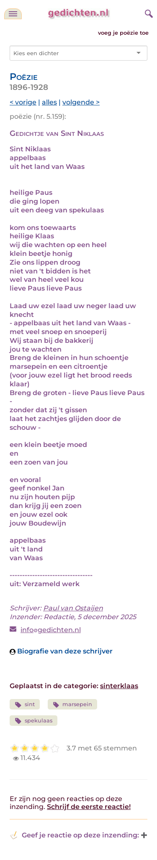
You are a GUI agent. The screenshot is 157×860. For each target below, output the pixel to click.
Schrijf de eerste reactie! (89, 807)
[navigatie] (13, 13)
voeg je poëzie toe (123, 33)
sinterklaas (119, 686)
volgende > (81, 102)
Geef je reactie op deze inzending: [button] (74, 835)
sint (25, 704)
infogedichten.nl (51, 630)
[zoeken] (148, 12)
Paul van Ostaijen (73, 608)
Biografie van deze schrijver (61, 651)
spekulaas (33, 721)
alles (49, 102)
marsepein (73, 704)
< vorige (23, 102)
